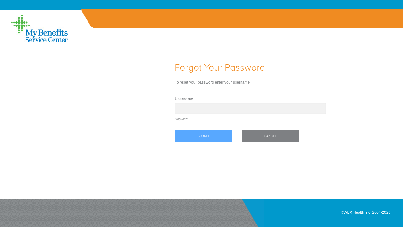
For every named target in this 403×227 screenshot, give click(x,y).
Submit (203, 136)
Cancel (270, 136)
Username (184, 99)
